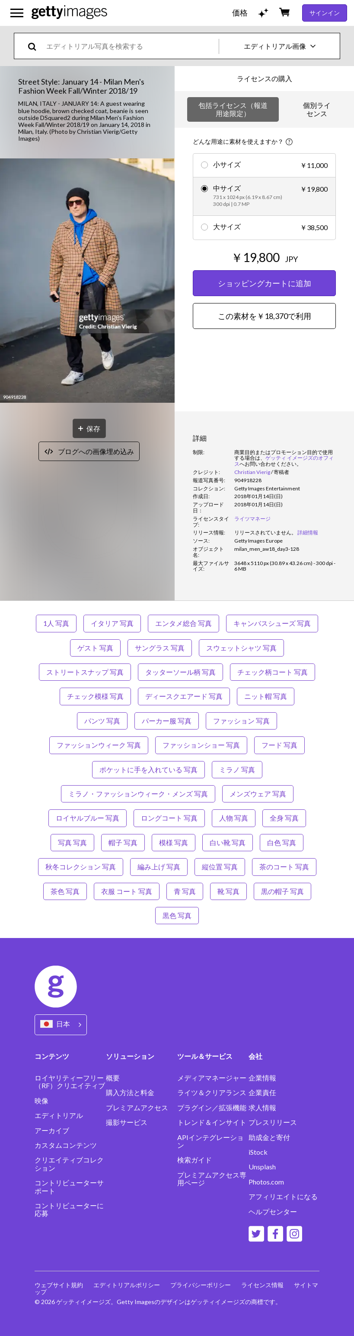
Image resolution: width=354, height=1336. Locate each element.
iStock (258, 1152)
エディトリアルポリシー (126, 1285)
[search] (35, 46)
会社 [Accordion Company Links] (255, 1056)
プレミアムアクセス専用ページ (211, 1179)
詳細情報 (307, 532)
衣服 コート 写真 (126, 891)
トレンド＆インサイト (211, 1122)
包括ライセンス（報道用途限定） (233, 109)
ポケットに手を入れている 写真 (148, 769)
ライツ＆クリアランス (211, 1092)
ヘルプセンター (273, 1212)
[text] (131, 46)
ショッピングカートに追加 (264, 283)
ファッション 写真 (241, 721)
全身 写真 (284, 818)
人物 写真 (233, 818)
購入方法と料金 (130, 1092)
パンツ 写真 (102, 721)
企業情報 (262, 1078)
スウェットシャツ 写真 (241, 648)
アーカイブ (52, 1130)
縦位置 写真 (220, 866)
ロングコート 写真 (169, 818)
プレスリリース (273, 1122)
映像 (41, 1101)
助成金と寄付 (269, 1137)
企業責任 (262, 1092)
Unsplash (262, 1167)
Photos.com (266, 1182)
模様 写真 (173, 842)
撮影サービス (126, 1122)
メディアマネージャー (211, 1078)
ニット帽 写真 (265, 696)
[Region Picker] (61, 1024)
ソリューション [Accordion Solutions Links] (130, 1056)
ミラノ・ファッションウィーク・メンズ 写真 (138, 794)
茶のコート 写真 (284, 866)
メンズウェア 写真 (258, 794)
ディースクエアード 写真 (184, 696)
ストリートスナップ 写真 (85, 672)
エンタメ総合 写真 (183, 623)
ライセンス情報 (262, 1285)
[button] (87, 281)
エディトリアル (59, 1115)
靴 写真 (228, 891)
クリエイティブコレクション (69, 1164)
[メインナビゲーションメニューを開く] (16, 13)
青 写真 (185, 891)
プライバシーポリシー (200, 1285)
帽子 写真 (122, 842)
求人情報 (262, 1108)
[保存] (89, 428)
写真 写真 (72, 842)
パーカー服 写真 (166, 721)
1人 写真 (56, 623)
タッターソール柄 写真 (180, 672)
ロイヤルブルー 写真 (87, 818)
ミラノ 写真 (237, 769)
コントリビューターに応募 (69, 1209)
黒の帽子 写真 (282, 891)
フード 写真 (279, 745)
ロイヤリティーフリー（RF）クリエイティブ (70, 1082)
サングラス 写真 (160, 648)
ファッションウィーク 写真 (99, 745)
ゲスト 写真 (95, 648)
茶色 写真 (65, 891)
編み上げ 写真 (158, 866)
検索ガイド (194, 1160)
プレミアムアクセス (137, 1108)
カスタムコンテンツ (66, 1145)
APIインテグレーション (210, 1141)
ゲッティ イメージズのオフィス (284, 461)
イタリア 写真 (112, 623)
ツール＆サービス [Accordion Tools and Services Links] (205, 1056)
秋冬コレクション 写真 (80, 866)
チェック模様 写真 (95, 696)
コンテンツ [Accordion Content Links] (52, 1056)
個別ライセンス (317, 109)
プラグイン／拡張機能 (211, 1108)
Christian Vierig (252, 472)
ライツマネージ (252, 518)
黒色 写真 (177, 915)
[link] (265, 532)
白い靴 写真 (228, 842)
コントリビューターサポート (69, 1186)
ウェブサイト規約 (59, 1285)
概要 (113, 1078)
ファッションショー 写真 (201, 745)
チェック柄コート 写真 (272, 672)
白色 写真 (281, 842)
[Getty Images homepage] (69, 13)
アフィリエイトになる (283, 1196)
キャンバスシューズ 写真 (272, 623)
